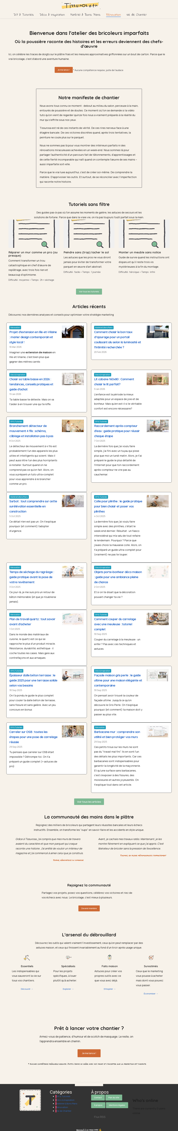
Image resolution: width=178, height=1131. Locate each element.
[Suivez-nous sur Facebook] (102, 1109)
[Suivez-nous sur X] (94, 1109)
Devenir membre (89, 910)
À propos (98, 1104)
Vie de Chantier (136, 14)
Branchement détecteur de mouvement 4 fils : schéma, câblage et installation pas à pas (33, 429)
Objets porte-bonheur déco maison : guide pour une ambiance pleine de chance (114, 575)
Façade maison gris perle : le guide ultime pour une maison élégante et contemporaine (116, 678)
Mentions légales (117, 1104)
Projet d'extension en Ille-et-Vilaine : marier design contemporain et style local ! (30, 335)
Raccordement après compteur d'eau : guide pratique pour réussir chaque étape (117, 429)
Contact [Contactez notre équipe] (98, 1097)
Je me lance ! (64, 69)
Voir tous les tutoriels (89, 290)
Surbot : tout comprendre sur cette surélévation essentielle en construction (32, 504)
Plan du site (113, 1097)
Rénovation (113, 14)
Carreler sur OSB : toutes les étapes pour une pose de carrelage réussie (30, 734)
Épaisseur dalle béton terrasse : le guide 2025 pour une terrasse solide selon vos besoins (32, 678)
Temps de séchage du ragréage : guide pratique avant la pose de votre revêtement (33, 575)
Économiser (149, 994)
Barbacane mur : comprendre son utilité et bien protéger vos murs (116, 734)
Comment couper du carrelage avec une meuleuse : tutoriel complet (117, 622)
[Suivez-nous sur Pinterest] (117, 1109)
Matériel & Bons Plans (85, 14)
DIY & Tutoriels (23, 14)
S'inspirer (108, 990)
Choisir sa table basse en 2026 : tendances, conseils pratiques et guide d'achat (33, 382)
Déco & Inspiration (52, 14)
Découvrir (25, 990)
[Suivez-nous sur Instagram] (110, 1109)
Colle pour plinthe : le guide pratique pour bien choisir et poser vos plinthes (115, 504)
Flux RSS (100, 1114)
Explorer (66, 990)
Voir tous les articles (89, 804)
